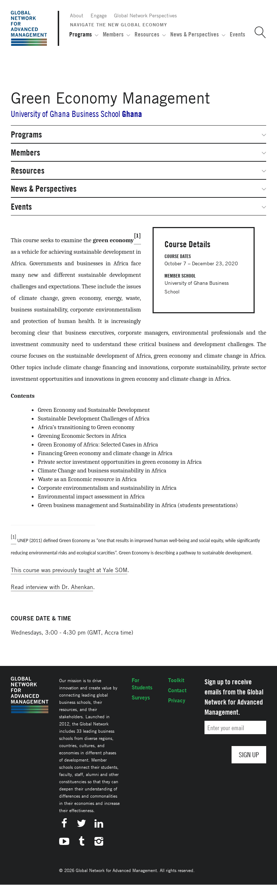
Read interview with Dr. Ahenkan (52, 586)
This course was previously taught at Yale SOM (69, 570)
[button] (257, 32)
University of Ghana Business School (65, 114)
